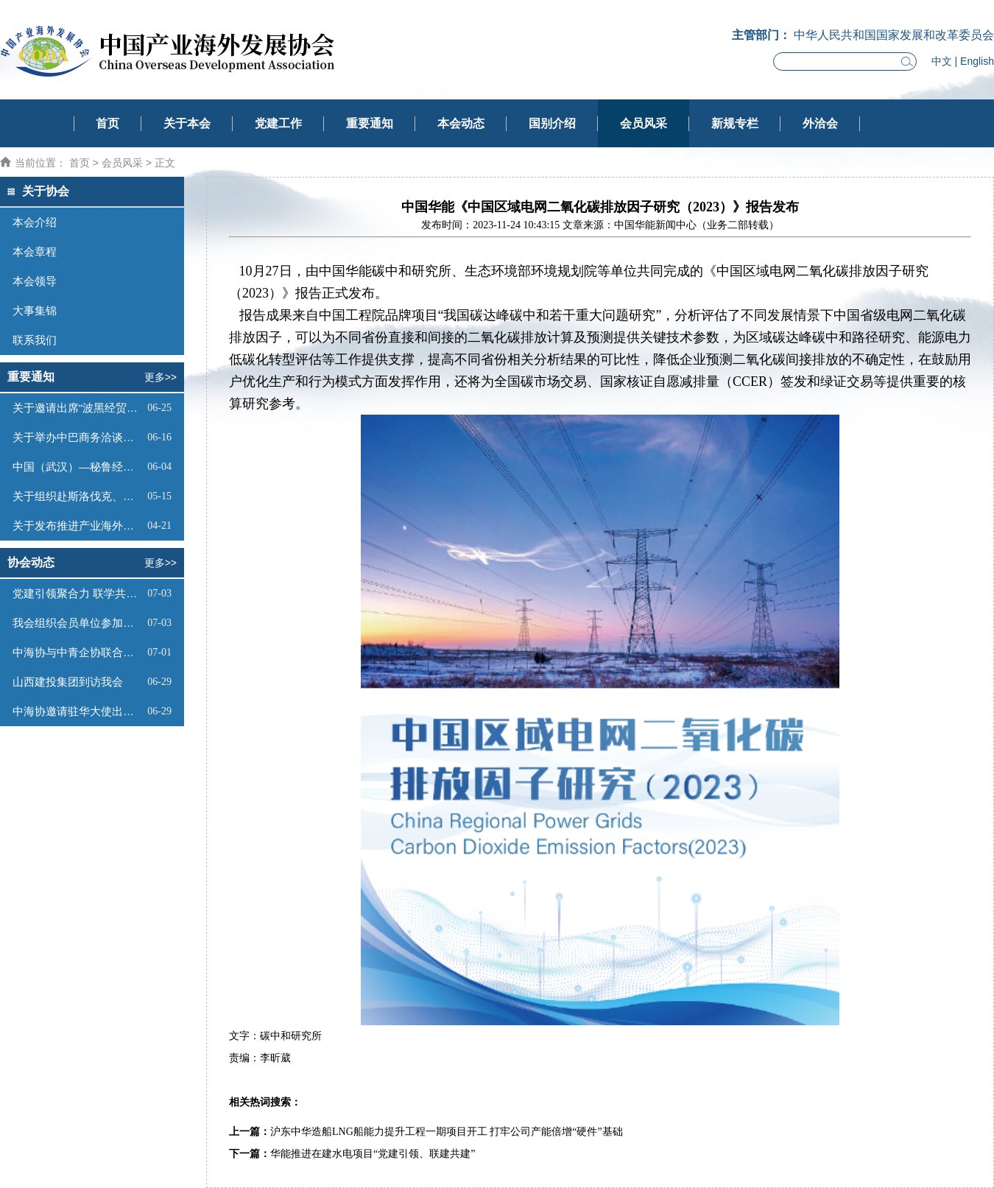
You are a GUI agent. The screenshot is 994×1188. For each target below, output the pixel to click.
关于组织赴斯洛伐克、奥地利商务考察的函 (78, 496)
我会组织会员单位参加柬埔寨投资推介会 (78, 622)
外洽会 (820, 123)
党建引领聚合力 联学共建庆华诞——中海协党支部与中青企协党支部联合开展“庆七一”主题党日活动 (78, 593)
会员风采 (643, 123)
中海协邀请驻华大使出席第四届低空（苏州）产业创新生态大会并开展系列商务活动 (78, 711)
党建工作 (278, 123)
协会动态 (30, 562)
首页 (107, 123)
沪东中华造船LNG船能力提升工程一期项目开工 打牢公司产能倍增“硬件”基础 (446, 1131)
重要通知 (369, 123)
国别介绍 (552, 123)
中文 (941, 61)
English (977, 61)
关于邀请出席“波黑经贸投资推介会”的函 (78, 407)
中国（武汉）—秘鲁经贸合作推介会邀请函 (78, 466)
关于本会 (187, 123)
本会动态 (460, 123)
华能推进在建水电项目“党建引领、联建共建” (372, 1153)
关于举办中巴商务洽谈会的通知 (78, 437)
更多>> (160, 377)
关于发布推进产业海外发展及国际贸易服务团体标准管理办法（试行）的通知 (78, 525)
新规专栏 (734, 123)
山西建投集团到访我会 (68, 681)
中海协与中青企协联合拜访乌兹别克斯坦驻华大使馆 (78, 652)
